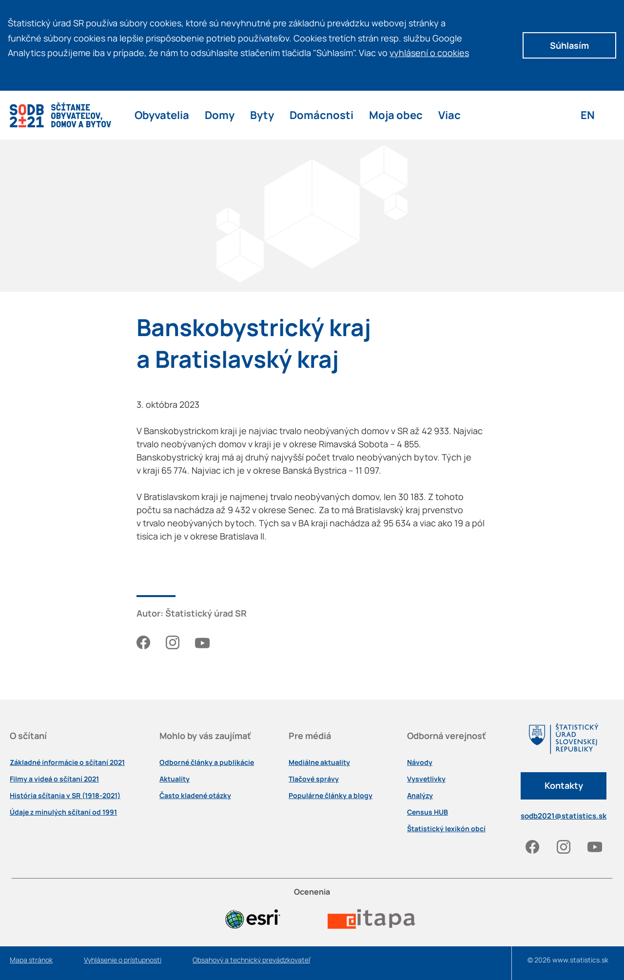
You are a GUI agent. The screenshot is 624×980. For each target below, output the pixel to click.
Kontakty (564, 785)
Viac (449, 114)
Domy (219, 114)
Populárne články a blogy (330, 795)
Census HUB (427, 812)
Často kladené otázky (195, 795)
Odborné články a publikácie (206, 762)
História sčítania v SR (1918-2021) (65, 795)
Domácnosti (321, 114)
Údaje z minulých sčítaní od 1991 (63, 812)
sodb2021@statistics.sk (563, 816)
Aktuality (174, 779)
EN (588, 114)
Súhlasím (569, 45)
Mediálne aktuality (319, 762)
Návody (419, 762)
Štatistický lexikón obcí (446, 828)
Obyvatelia (162, 114)
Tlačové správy (314, 779)
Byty (262, 114)
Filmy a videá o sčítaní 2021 (54, 779)
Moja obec (396, 114)
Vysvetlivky (426, 779)
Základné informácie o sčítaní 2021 (67, 762)
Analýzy (420, 795)
